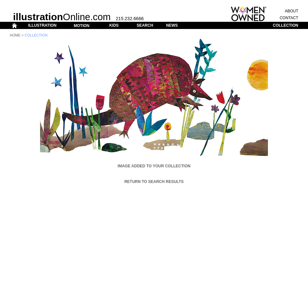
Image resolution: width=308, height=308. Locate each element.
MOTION (81, 25)
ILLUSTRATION (42, 25)
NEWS (172, 25)
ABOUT (291, 11)
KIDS (114, 25)
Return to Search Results (154, 181)
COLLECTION (285, 25)
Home (15, 35)
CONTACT (289, 18)
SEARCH (145, 25)
